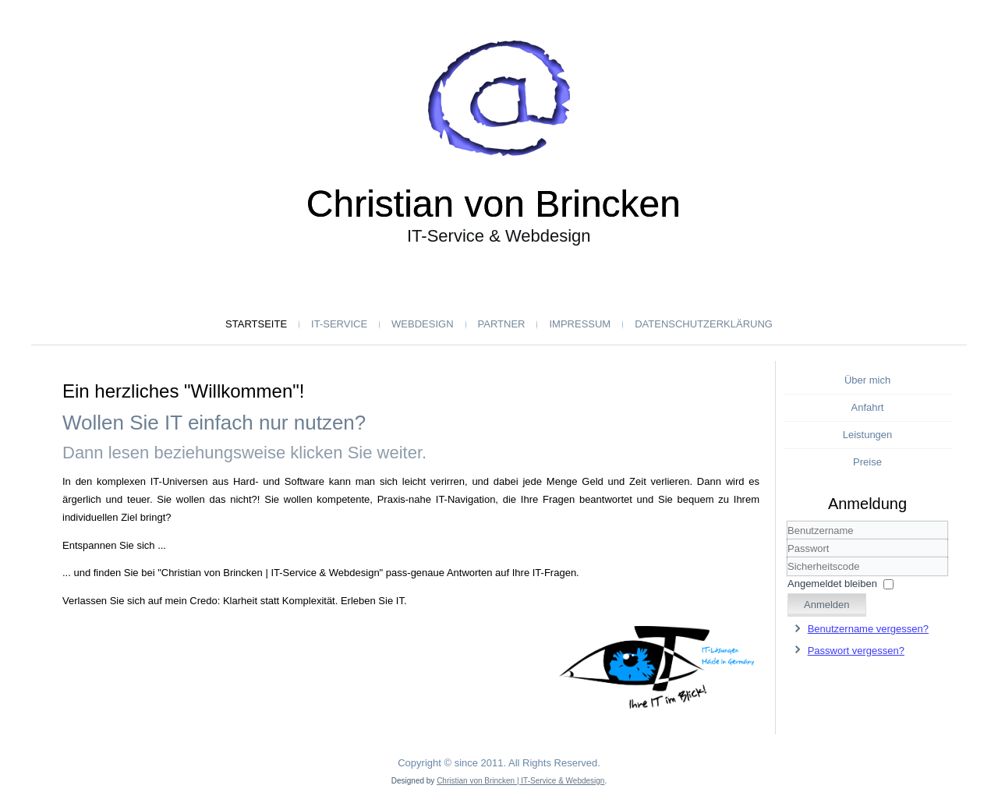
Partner (502, 324)
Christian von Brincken (493, 204)
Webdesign (422, 324)
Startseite (256, 324)
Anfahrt (867, 407)
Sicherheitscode (787, 557)
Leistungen (868, 434)
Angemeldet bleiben (832, 583)
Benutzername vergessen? (868, 629)
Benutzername (787, 539)
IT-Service (339, 324)
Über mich (867, 380)
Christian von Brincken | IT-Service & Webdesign (520, 780)
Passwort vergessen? (856, 650)
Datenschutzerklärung (704, 324)
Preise (867, 462)
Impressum (579, 324)
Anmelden (827, 604)
